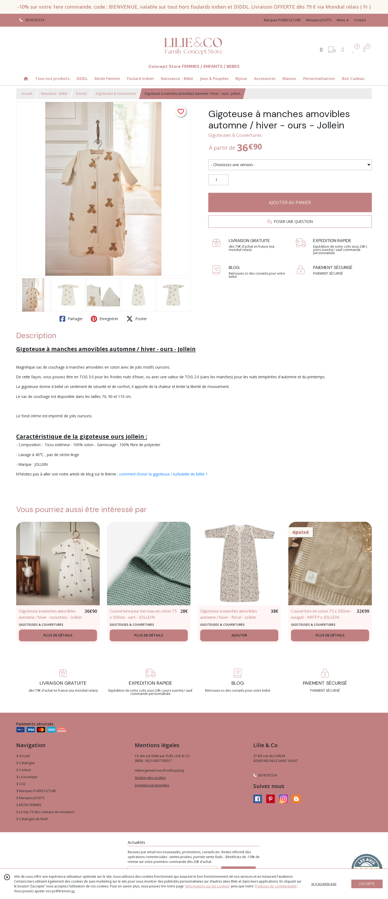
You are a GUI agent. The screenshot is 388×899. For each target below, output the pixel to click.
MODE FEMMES (28, 805)
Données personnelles (152, 785)
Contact (360, 20)
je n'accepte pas (323, 883)
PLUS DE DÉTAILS (57, 635)
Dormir (81, 93)
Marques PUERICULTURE (36, 791)
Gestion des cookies (150, 777)
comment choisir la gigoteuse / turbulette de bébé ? (163, 474)
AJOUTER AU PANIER (290, 202)
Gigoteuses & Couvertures (116, 93)
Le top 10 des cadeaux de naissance (45, 812)
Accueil (27, 93)
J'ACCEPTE (367, 883)
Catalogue (25, 763)
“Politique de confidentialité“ (275, 886)
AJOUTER (239, 635)
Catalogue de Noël (32, 819)
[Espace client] (342, 49)
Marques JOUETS (30, 798)
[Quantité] (218, 179)
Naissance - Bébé (54, 93)
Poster (136, 319)
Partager (71, 319)
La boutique (26, 777)
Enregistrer (104, 319)
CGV (21, 784)
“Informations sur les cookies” (207, 886)
